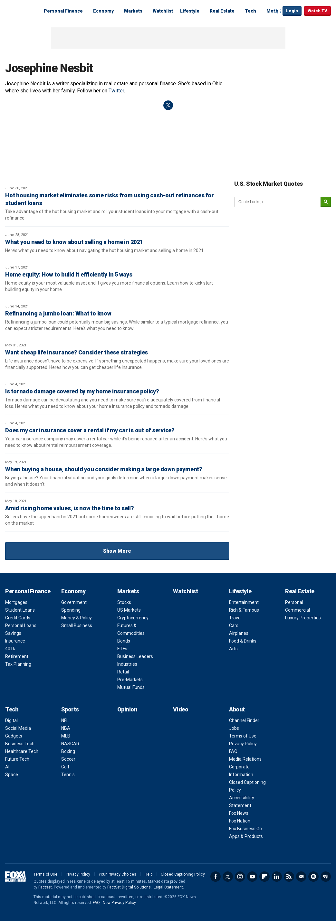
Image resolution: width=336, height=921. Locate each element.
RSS (289, 876)
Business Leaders (135, 656)
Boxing (68, 751)
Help (148, 874)
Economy (103, 11)
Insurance (15, 641)
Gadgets (13, 735)
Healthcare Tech (21, 751)
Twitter (116, 91)
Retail (123, 671)
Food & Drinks (242, 641)
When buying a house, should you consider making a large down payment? (103, 469)
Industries (127, 664)
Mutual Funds (131, 687)
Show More (117, 551)
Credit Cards (17, 617)
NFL (65, 720)
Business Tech (19, 743)
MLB (65, 735)
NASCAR (70, 743)
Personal (294, 602)
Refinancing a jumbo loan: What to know (58, 313)
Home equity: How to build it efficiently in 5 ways (68, 274)
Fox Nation (239, 820)
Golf (65, 766)
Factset (45, 887)
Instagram (240, 876)
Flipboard (264, 876)
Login (292, 10)
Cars (233, 625)
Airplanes (238, 633)
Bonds (123, 641)
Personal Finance (63, 11)
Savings (13, 633)
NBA (65, 728)
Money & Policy (76, 617)
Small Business (76, 625)
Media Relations (245, 759)
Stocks (124, 602)
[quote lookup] (277, 202)
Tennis (68, 774)
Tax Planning (18, 664)
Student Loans (20, 610)
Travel (235, 617)
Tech (250, 11)
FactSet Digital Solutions (129, 887)
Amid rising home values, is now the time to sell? (69, 508)
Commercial (297, 610)
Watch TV (317, 10)
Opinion (127, 709)
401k (10, 648)
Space (11, 774)
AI (7, 766)
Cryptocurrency (133, 617)
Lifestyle (189, 11)
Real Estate (222, 11)
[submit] (326, 202)
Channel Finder (244, 720)
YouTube (252, 876)
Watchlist (163, 11)
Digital (11, 720)
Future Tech (17, 759)
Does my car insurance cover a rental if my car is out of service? (90, 430)
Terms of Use (242, 735)
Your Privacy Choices (117, 874)
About (237, 709)
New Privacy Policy (119, 902)
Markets (133, 11)
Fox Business (20, 11)
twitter (168, 105)
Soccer (68, 759)
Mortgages (16, 602)
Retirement (16, 656)
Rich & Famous (244, 610)
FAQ (233, 751)
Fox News (238, 813)
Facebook (215, 876)
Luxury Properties (303, 617)
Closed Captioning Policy (183, 874)
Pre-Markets (130, 679)
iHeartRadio (326, 876)
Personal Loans (20, 625)
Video (180, 709)
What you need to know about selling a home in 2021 (74, 242)
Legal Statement (168, 887)
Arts (233, 648)
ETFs (122, 648)
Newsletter (301, 876)
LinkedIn (277, 876)
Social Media (18, 728)
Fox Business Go (245, 828)
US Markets (129, 610)
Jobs (234, 728)
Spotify (313, 876)
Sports (70, 709)
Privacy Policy (243, 743)
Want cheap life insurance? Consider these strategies (76, 352)
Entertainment (244, 602)
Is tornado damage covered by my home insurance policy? (82, 391)
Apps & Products (246, 836)
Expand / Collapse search (276, 11)
